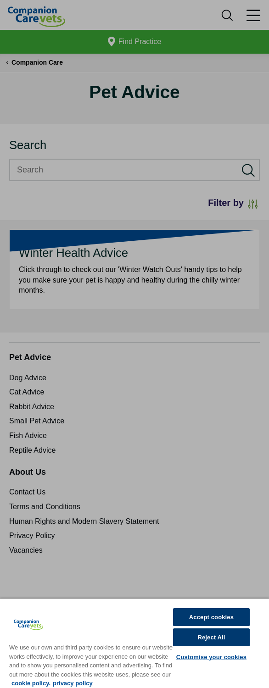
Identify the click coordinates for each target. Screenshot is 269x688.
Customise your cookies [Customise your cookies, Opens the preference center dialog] (211, 657)
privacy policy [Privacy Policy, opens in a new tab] (73, 683)
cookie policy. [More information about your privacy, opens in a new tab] (30, 683)
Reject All (211, 637)
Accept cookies (211, 617)
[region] (134, 643)
